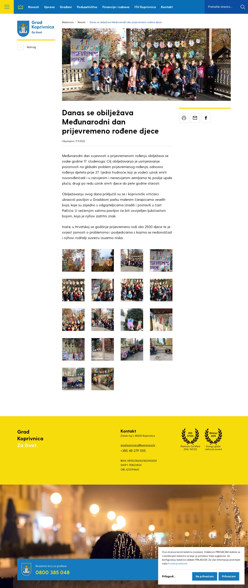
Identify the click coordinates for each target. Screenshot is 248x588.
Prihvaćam (229, 576)
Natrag (31, 47)
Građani (66, 7)
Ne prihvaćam (205, 576)
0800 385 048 (52, 572)
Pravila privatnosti (177, 563)
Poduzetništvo (87, 7)
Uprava (49, 7)
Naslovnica (20, 7)
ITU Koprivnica (145, 7)
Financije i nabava (115, 7)
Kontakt (167, 7)
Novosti (33, 7)
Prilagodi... (169, 576)
